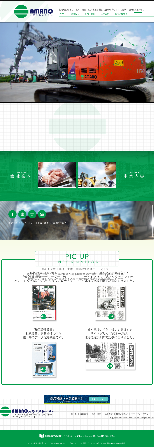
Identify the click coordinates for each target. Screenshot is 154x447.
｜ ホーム (72, 414)
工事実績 (105, 13)
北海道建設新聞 (95, 280)
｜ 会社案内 (83, 414)
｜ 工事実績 (107, 414)
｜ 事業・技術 (95, 414)
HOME (62, 13)
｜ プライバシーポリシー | (141, 414)
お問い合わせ (121, 13)
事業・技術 (90, 13)
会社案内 (75, 13)
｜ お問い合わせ (121, 414)
